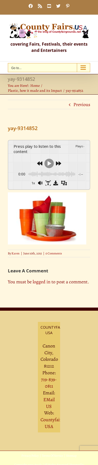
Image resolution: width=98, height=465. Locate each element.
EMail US (49, 402)
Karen (15, 253)
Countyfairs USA (52, 423)
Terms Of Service (52, 456)
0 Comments (53, 253)
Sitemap (71, 456)
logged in (41, 282)
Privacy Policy (30, 456)
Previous (81, 104)
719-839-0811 (49, 382)
